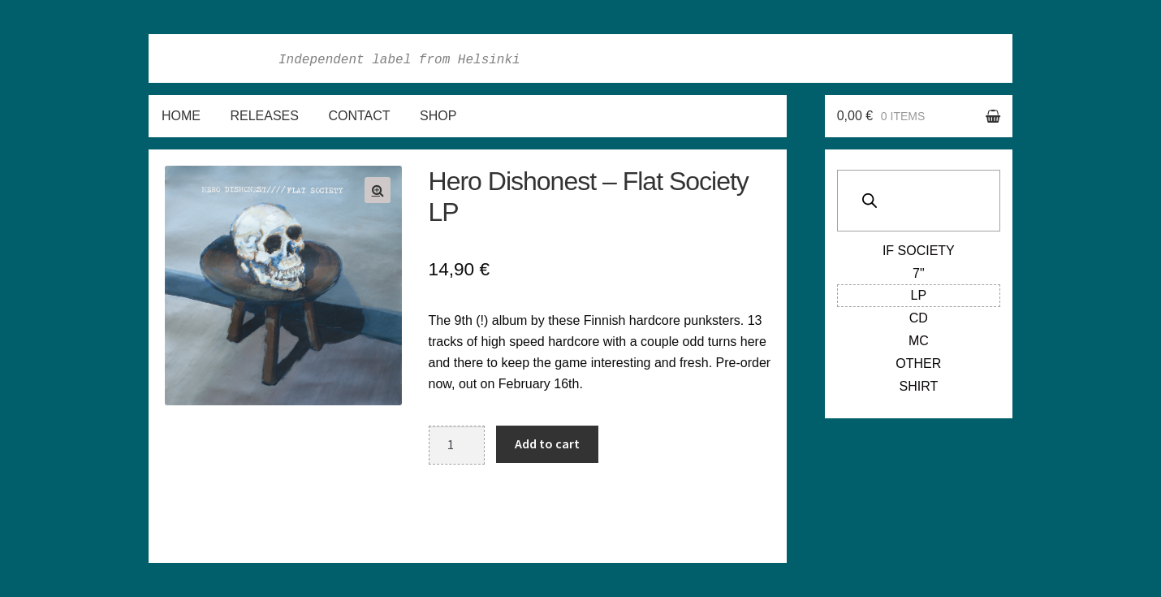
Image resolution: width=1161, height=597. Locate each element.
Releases (264, 116)
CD (918, 318)
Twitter (956, 58)
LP (919, 295)
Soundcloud (992, 58)
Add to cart (547, 443)
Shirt (918, 386)
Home (181, 116)
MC (919, 341)
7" (919, 273)
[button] (378, 190)
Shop (438, 116)
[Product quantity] (457, 445)
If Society (919, 250)
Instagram (921, 58)
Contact (359, 116)
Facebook (885, 58)
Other (918, 363)
